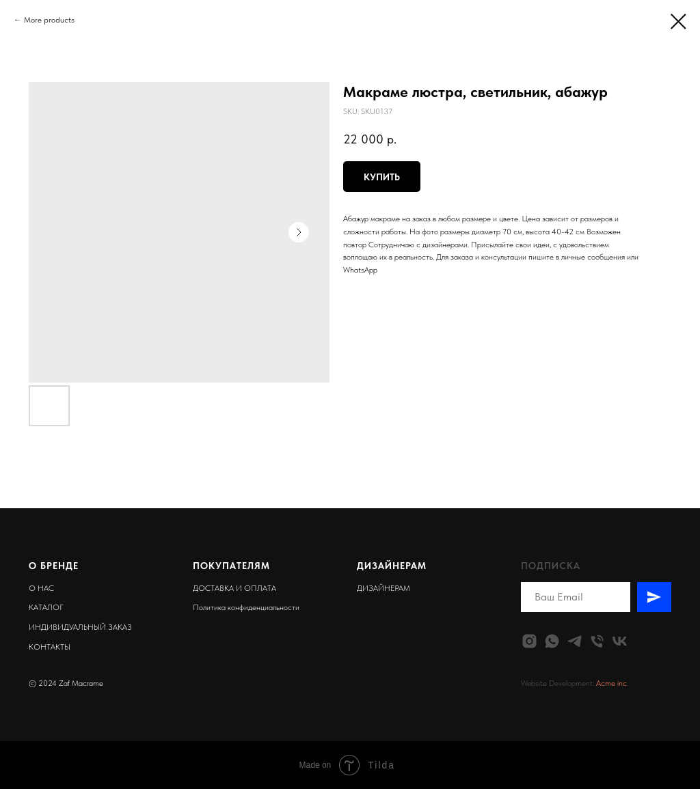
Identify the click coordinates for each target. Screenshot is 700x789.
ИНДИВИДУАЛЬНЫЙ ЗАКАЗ (80, 627)
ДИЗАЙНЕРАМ (383, 588)
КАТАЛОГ (46, 607)
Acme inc (611, 683)
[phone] (597, 641)
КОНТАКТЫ (49, 647)
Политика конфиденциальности (246, 607)
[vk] (619, 641)
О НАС (41, 588)
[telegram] (574, 641)
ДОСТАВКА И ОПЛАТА (234, 588)
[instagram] (529, 641)
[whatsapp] (552, 641)
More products (49, 20)
